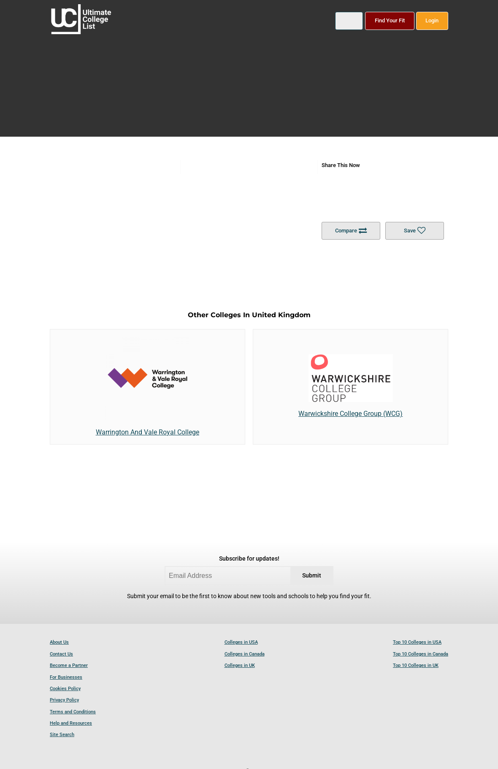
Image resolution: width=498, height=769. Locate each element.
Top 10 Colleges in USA (417, 642)
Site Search (62, 734)
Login (431, 20)
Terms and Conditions (73, 712)
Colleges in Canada (245, 654)
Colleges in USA (241, 642)
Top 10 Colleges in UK (415, 665)
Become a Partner (69, 665)
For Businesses (66, 677)
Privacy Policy (64, 700)
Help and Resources (71, 723)
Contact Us (61, 654)
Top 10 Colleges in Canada (420, 654)
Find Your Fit (390, 20)
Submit (311, 575)
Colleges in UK (240, 665)
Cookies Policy (65, 688)
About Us (59, 642)
